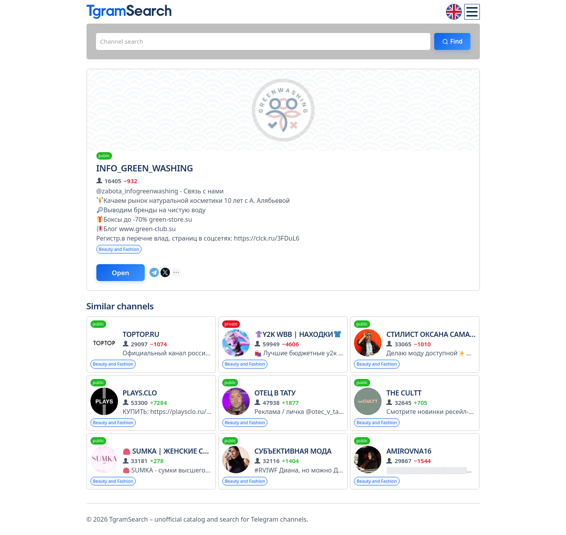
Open (124, 274)
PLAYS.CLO (140, 396)
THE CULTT (403, 396)
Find (454, 42)
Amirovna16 (408, 455)
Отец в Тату (275, 396)
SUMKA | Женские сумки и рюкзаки (194, 455)
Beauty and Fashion (121, 250)
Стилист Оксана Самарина (437, 337)
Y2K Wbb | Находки (298, 337)
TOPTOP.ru (141, 337)
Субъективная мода (293, 455)
